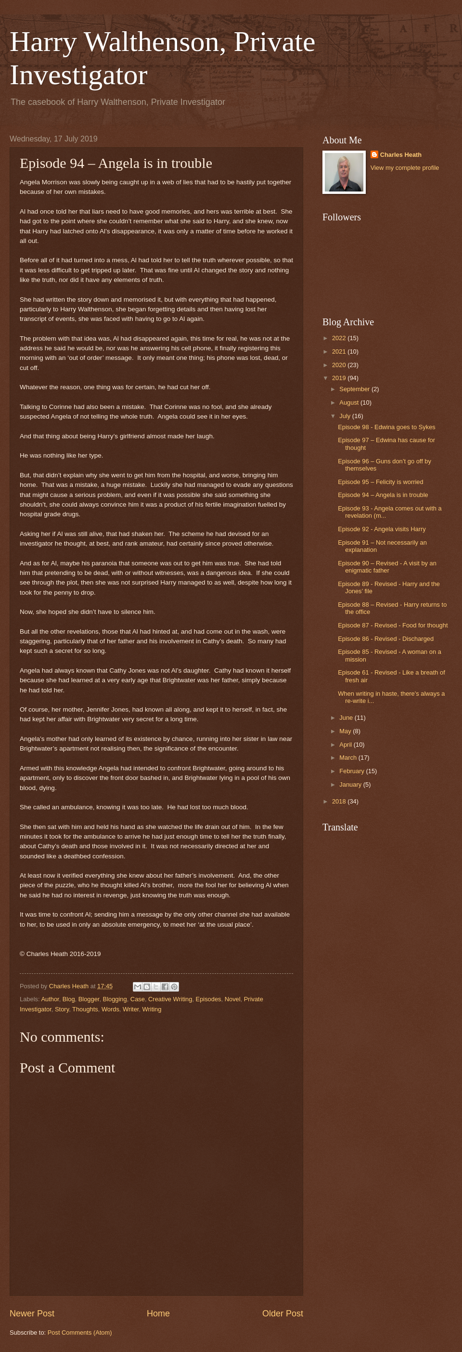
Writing (152, 1009)
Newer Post (32, 1313)
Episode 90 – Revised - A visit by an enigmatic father (387, 567)
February (352, 771)
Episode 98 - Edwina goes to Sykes (387, 427)
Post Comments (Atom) (80, 1332)
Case (137, 999)
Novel (233, 999)
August (349, 402)
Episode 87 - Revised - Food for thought (393, 625)
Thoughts (85, 1009)
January (351, 784)
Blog (69, 999)
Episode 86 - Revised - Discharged (386, 638)
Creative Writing (170, 999)
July (345, 416)
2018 (339, 801)
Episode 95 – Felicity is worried (380, 481)
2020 (339, 365)
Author (50, 999)
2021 (339, 351)
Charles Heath (401, 154)
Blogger (89, 999)
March (348, 757)
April (346, 744)
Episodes (208, 999)
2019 (339, 378)
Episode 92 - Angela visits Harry (381, 529)
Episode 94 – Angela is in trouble (383, 494)
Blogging (115, 999)
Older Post (282, 1313)
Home (158, 1313)
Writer (131, 1009)
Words (110, 1009)
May (346, 731)
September (355, 389)
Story (62, 1009)
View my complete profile (405, 167)
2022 (339, 338)
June (347, 717)
